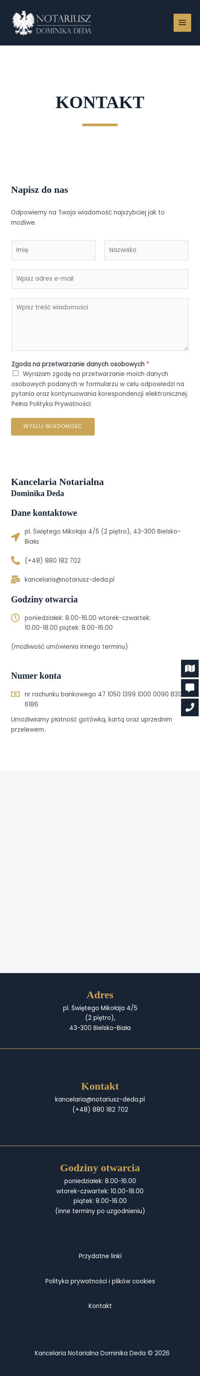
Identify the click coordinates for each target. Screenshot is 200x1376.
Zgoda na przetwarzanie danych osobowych (80, 364)
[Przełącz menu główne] (183, 23)
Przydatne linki (100, 1256)
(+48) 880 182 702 (53, 560)
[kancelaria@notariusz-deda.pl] (15, 579)
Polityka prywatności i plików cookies (100, 1281)
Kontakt (100, 1306)
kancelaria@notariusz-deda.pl (70, 579)
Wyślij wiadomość (52, 426)
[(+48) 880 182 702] (15, 560)
